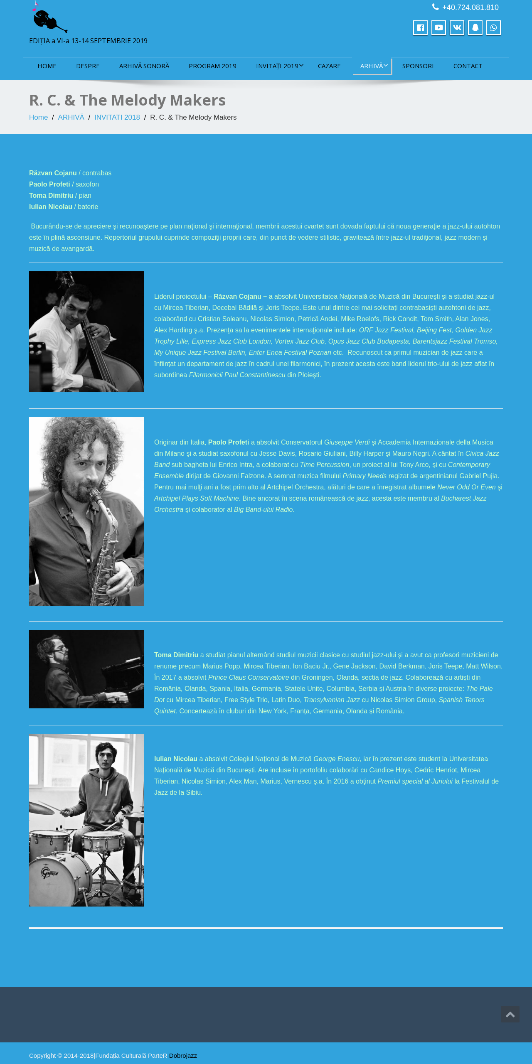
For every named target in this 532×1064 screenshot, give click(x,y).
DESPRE (88, 65)
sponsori (418, 65)
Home (47, 65)
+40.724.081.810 (470, 7)
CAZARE (329, 65)
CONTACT (468, 65)
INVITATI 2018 (117, 117)
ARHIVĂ (374, 65)
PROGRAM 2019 (212, 65)
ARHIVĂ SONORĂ (144, 65)
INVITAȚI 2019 (280, 65)
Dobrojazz (183, 1055)
